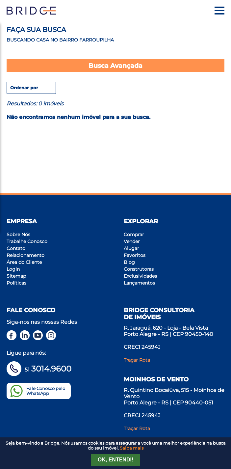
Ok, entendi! (115, 459)
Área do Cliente (24, 262)
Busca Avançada (115, 65)
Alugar (131, 248)
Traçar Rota (137, 360)
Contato (16, 248)
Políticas (16, 283)
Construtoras (139, 269)
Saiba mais (131, 448)
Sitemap (16, 276)
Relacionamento (25, 255)
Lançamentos (139, 283)
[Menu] (219, 10)
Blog (129, 262)
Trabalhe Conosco (27, 241)
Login (13, 269)
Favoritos (134, 255)
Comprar (134, 234)
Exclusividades (140, 276)
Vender (132, 241)
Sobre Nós (18, 234)
